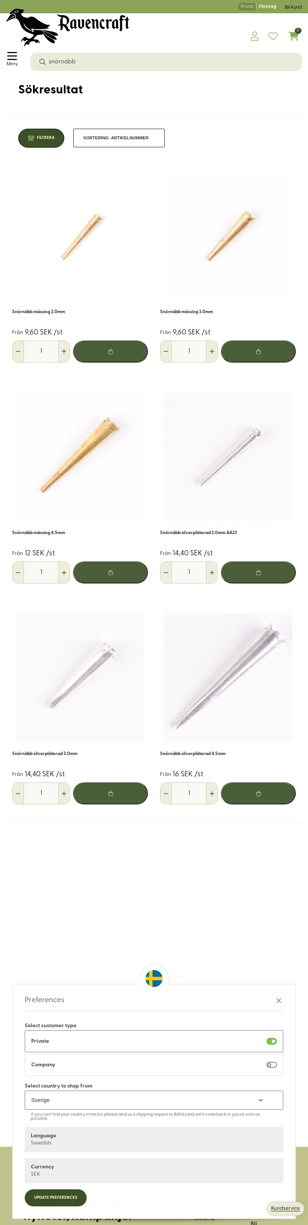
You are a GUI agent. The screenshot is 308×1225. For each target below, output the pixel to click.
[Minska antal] (18, 351)
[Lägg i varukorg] (110, 352)
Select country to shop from (58, 1086)
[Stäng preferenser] (278, 1000)
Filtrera (46, 138)
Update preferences (55, 1198)
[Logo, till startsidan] (67, 28)
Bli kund (293, 7)
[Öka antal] (64, 351)
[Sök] (42, 62)
